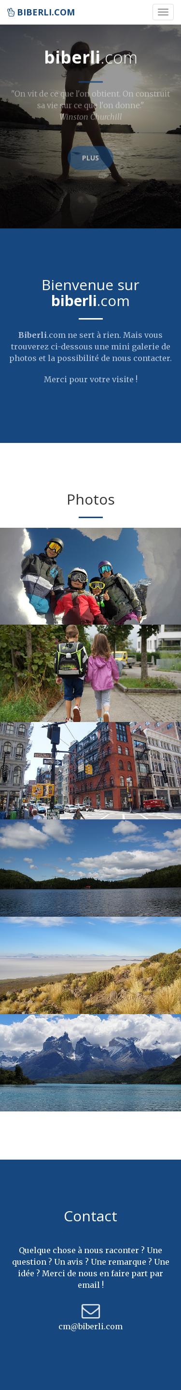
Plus (90, 152)
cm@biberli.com (90, 1326)
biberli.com (41, 12)
